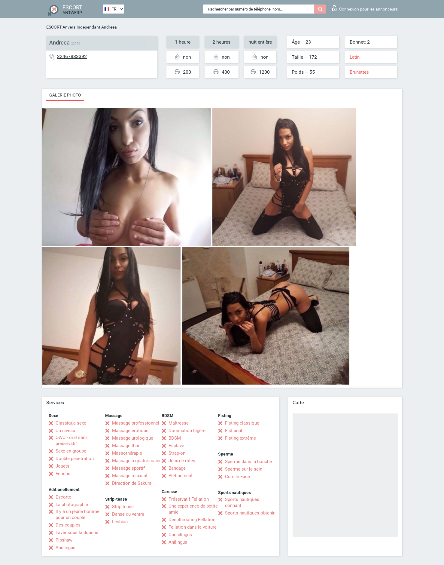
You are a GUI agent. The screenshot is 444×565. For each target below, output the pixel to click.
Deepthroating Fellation (192, 519)
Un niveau (65, 430)
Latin (355, 57)
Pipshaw (64, 540)
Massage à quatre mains (137, 460)
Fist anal (233, 430)
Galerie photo (65, 95)
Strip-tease (123, 506)
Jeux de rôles (182, 460)
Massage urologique (132, 438)
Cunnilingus (180, 534)
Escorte (63, 497)
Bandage (177, 468)
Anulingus (65, 547)
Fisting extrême (240, 438)
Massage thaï (125, 445)
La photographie (72, 504)
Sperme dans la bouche (248, 461)
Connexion (365, 8)
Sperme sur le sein (243, 469)
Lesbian (120, 521)
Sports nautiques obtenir (250, 513)
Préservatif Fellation (189, 499)
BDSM (175, 438)
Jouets (62, 466)
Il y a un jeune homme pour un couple (77, 514)
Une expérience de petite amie (193, 509)
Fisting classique (242, 423)
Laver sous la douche (77, 532)
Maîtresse (179, 423)
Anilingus (178, 542)
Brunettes (359, 72)
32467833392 (72, 56)
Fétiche (63, 473)
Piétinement (181, 475)
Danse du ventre (128, 514)
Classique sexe (71, 423)
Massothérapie (127, 453)
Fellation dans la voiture (193, 527)
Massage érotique (130, 430)
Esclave (176, 445)
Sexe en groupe (71, 451)
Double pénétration (75, 458)
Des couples (68, 525)
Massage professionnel (135, 423)
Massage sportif (128, 468)
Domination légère (187, 430)
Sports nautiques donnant (242, 502)
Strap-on (177, 453)
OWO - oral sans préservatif (72, 440)
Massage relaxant (129, 475)
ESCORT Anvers (60, 27)
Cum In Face (237, 476)
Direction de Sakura (131, 483)
